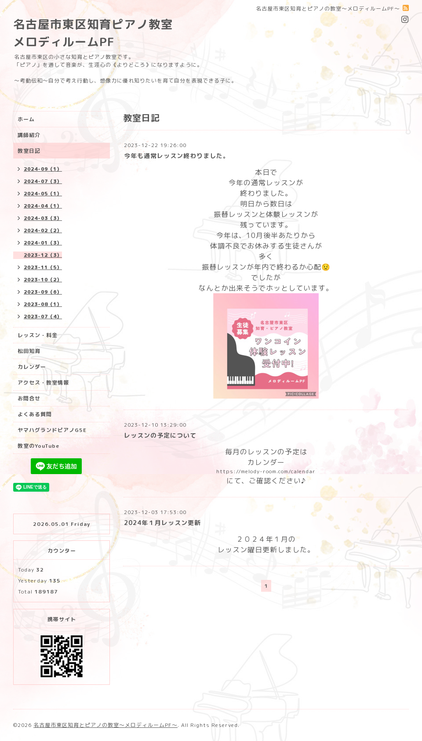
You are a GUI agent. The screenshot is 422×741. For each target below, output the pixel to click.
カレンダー (32, 366)
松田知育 (29, 351)
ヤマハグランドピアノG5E (52, 430)
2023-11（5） (43, 267)
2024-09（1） (43, 169)
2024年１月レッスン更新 (162, 522)
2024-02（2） (43, 230)
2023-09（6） (43, 291)
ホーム (26, 119)
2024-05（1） (43, 193)
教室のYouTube (38, 446)
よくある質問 (35, 414)
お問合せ (29, 398)
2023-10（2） (43, 279)
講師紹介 (29, 135)
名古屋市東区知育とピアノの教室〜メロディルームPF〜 (105, 725)
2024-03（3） (43, 218)
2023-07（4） (43, 316)
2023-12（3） (43, 255)
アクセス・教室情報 (43, 382)
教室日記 (29, 151)
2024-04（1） (43, 205)
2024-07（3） (43, 181)
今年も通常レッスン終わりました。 (176, 155)
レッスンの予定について (160, 435)
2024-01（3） (43, 242)
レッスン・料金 (38, 335)
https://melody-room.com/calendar (266, 471)
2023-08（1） (43, 304)
